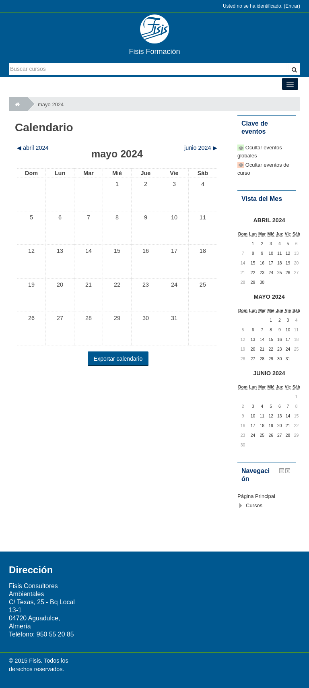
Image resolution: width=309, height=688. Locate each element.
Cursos (254, 505)
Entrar (292, 6)
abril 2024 (269, 220)
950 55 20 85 (55, 634)
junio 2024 (269, 373)
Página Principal (256, 496)
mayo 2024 (51, 104)
